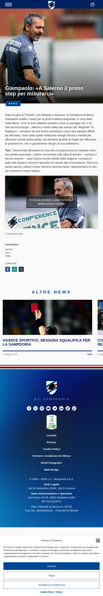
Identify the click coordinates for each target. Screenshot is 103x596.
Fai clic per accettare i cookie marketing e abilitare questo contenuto (51, 202)
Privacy (59, 592)
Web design (51, 481)
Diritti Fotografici (51, 474)
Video (8, 256)
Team (8, 252)
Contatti (51, 447)
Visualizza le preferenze (51, 584)
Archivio (9, 249)
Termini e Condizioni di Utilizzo (51, 468)
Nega (52, 575)
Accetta (51, 566)
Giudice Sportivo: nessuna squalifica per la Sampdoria (43, 355)
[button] (98, 540)
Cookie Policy (47, 592)
